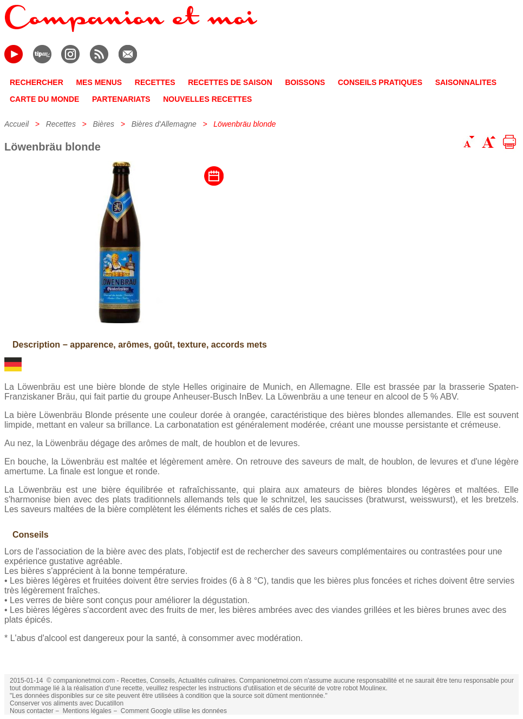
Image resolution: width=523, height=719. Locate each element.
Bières (103, 124)
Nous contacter (32, 711)
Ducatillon (109, 703)
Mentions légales (87, 711)
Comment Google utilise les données (174, 711)
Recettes (61, 124)
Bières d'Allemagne (164, 124)
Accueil (16, 124)
